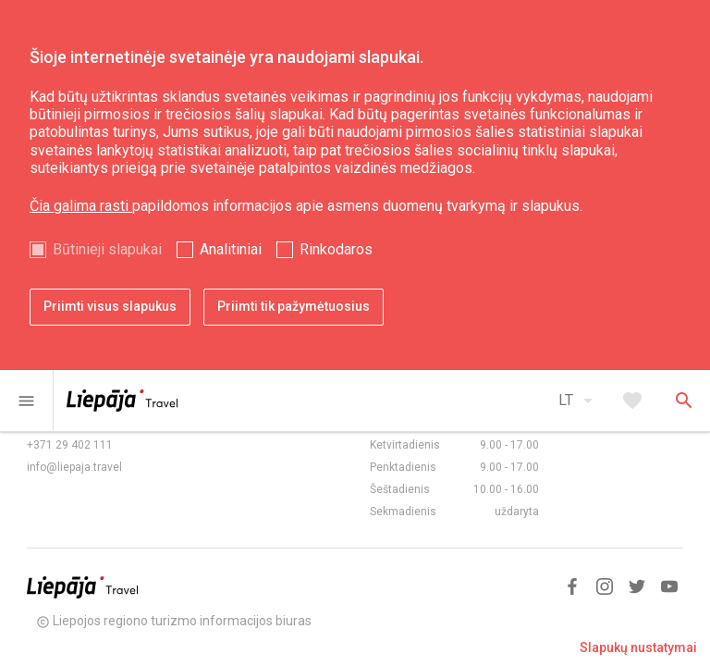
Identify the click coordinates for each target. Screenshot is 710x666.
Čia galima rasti (81, 206)
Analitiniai (231, 249)
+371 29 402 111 (70, 444)
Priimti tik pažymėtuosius (293, 306)
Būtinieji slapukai (107, 249)
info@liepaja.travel (74, 467)
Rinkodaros (336, 249)
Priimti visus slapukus (110, 306)
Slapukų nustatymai (638, 647)
